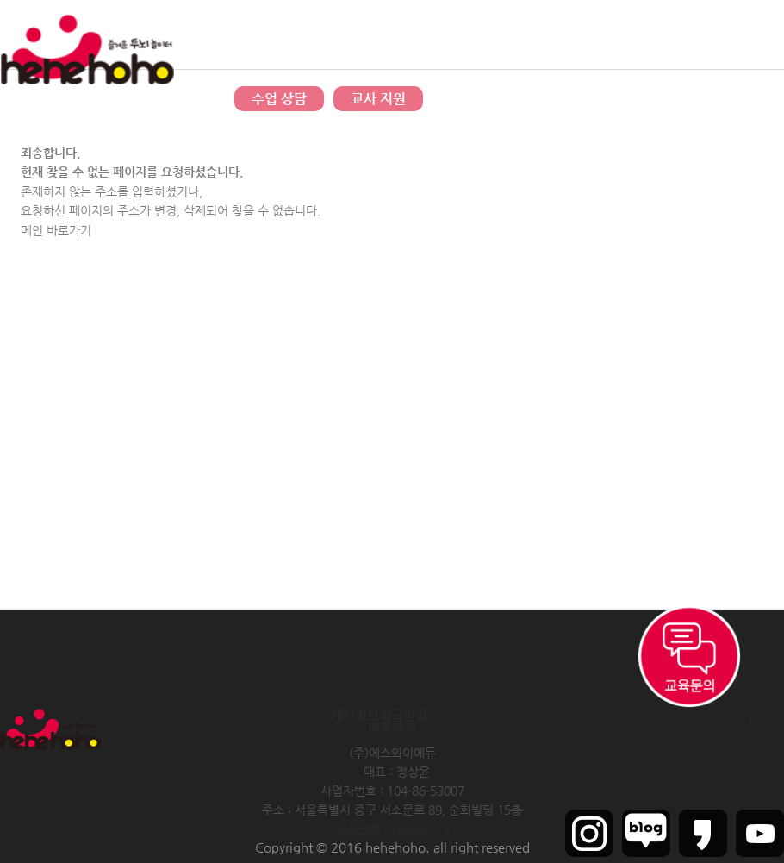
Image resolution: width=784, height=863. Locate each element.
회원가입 (714, 34)
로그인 (668, 34)
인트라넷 (765, 34)
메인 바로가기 (56, 230)
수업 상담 (279, 99)
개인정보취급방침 (379, 715)
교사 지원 (378, 99)
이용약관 (392, 728)
